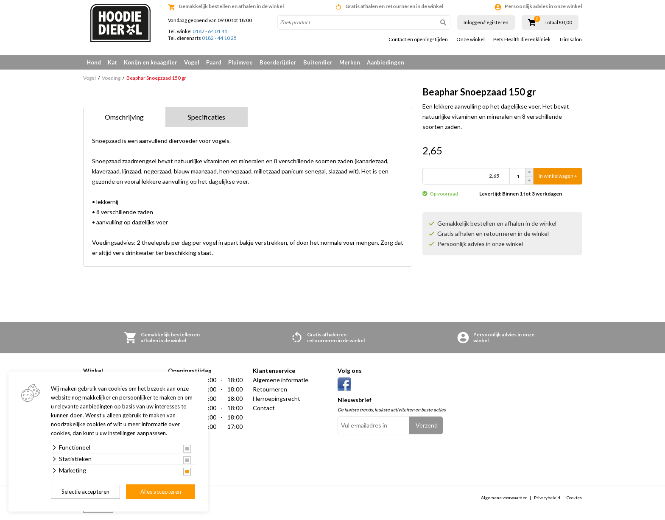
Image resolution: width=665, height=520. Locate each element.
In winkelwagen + (558, 176)
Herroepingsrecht (276, 398)
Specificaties (206, 117)
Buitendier (317, 62)
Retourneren (270, 389)
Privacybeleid (547, 497)
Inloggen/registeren (486, 22)
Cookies (574, 497)
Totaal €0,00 (558, 22)
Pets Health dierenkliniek (521, 39)
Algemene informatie (280, 379)
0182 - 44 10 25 (219, 38)
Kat (112, 62)
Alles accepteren (160, 491)
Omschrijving (124, 117)
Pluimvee (240, 62)
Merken (349, 62)
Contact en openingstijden (418, 39)
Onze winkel (470, 39)
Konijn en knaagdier (150, 62)
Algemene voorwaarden (504, 497)
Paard (213, 62)
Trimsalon (570, 39)
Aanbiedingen (385, 62)
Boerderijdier (278, 62)
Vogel (191, 62)
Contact (264, 407)
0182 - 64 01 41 (210, 31)
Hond (94, 62)
